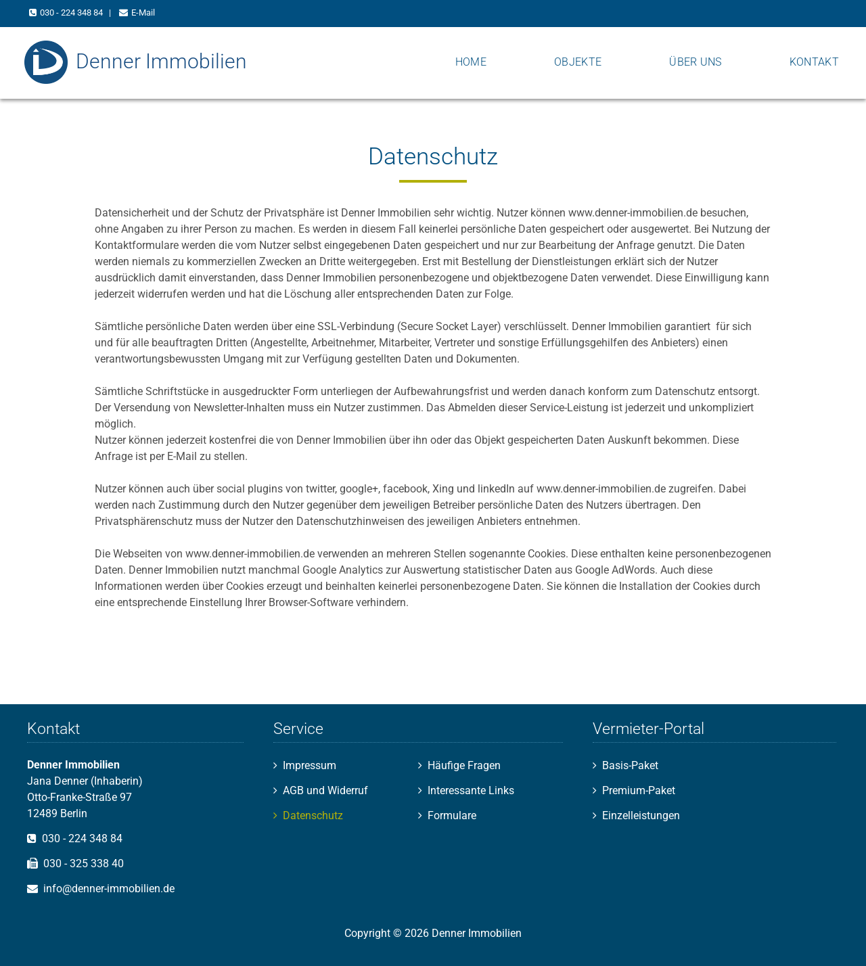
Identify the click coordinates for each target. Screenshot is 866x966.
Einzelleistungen (641, 815)
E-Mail (143, 12)
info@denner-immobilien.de (109, 888)
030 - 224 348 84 (71, 12)
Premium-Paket (638, 790)
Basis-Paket (630, 765)
